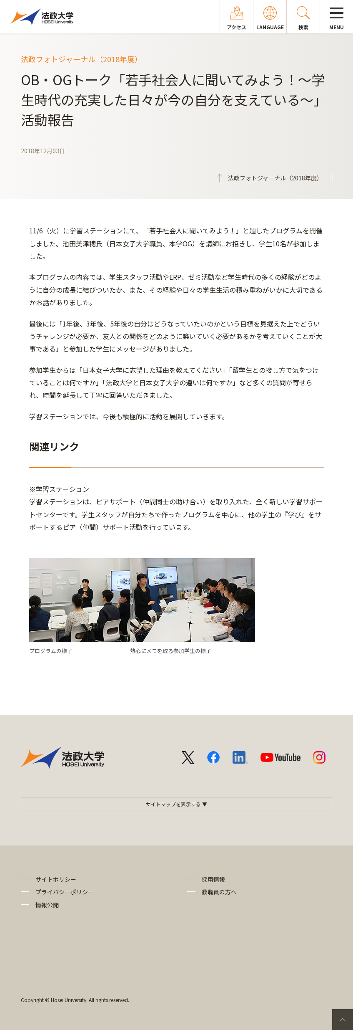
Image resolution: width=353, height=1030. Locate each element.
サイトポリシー (55, 879)
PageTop (342, 1019)
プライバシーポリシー (64, 892)
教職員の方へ (219, 892)
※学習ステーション (59, 489)
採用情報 (213, 879)
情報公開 (47, 905)
